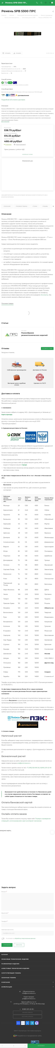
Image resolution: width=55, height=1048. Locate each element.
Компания (5, 982)
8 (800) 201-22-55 (45, 768)
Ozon (18, 1023)
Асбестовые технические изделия (15, 968)
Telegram (32, 1023)
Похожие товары (21, 206)
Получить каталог (27, 1016)
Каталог (4, 954)
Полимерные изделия (10, 963)
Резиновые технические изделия (15, 959)
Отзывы (45, 206)
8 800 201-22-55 (28, 1009)
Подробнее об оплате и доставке (13, 100)
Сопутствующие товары (11, 973)
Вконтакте (27, 1023)
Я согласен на (20, 938)
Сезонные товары (8, 977)
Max (37, 1023)
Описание (7, 206)
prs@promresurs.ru (23, 763)
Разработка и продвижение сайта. (27, 1036)
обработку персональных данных (25, 938)
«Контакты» (45, 295)
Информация (6, 987)
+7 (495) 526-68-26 (33, 768)
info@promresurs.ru (29, 993)
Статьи (35, 206)
